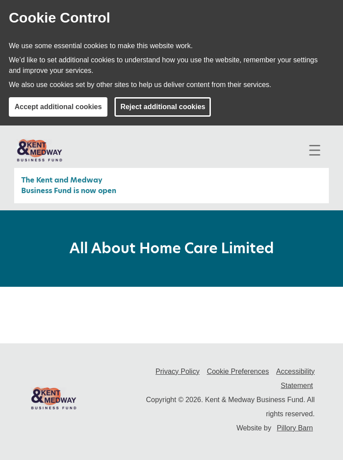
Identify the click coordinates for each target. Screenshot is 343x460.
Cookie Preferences (238, 371)
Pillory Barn (295, 428)
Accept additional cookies (58, 106)
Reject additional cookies (162, 106)
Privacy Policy (178, 371)
